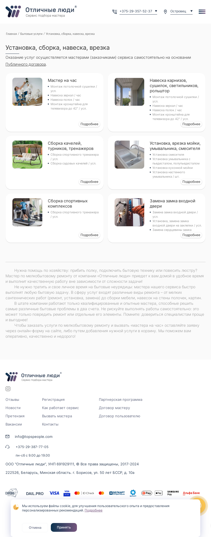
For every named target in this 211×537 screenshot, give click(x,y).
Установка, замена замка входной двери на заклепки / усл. (177, 223)
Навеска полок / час (65, 100)
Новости (13, 407)
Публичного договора (25, 64)
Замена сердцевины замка (171, 230)
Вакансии (13, 424)
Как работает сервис (60, 407)
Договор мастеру (114, 407)
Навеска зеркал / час (66, 95)
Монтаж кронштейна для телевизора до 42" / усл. (69, 106)
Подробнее (89, 124)
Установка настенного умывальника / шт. (168, 174)
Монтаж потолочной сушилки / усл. (74, 89)
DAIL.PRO (35, 493)
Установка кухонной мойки (172, 168)
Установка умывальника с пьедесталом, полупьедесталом (175, 161)
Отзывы (12, 399)
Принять (64, 527)
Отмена (35, 527)
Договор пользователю (119, 416)
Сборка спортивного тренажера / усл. (75, 157)
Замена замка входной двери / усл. (175, 214)
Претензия (14, 416)
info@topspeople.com (33, 436)
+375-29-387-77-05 (32, 447)
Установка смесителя (168, 154)
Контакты (50, 424)
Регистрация (53, 399)
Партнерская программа (120, 399)
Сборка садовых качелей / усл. (73, 163)
